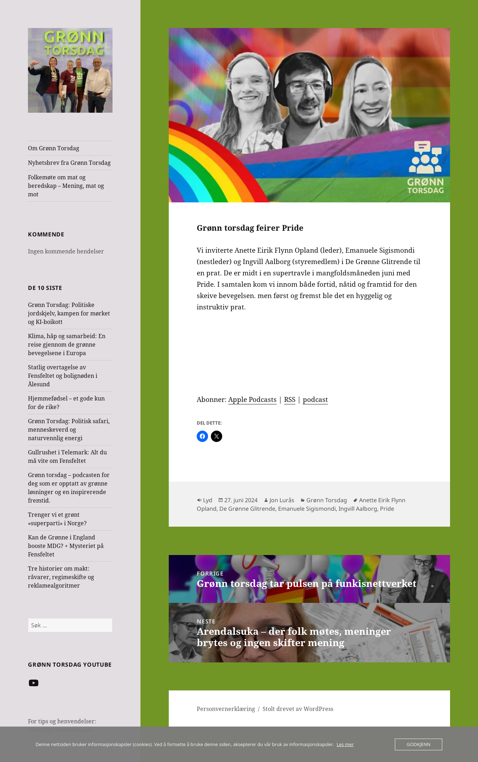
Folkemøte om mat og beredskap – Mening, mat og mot (66, 185)
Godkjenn (418, 744)
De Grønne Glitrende (247, 508)
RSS (289, 399)
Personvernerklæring (226, 709)
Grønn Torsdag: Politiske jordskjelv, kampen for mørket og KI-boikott (69, 313)
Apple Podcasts (252, 399)
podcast (315, 399)
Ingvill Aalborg (358, 508)
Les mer (344, 744)
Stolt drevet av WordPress (298, 709)
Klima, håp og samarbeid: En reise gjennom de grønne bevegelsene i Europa (66, 344)
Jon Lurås (282, 500)
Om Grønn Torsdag (53, 148)
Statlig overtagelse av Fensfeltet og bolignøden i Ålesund (62, 375)
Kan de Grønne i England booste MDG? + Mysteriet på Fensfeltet (66, 545)
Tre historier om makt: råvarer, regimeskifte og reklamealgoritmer (61, 577)
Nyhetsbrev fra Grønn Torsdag (69, 163)
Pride (387, 508)
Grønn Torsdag (326, 500)
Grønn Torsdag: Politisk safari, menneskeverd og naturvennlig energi (69, 429)
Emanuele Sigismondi (307, 508)
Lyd (207, 500)
